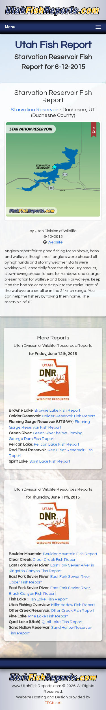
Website (55, 242)
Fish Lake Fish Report (48, 599)
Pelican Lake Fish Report (56, 444)
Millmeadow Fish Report (73, 605)
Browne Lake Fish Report (57, 410)
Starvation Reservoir (34, 109)
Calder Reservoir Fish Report (68, 416)
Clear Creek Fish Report (55, 560)
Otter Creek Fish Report (72, 611)
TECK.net (53, 703)
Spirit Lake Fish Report (49, 461)
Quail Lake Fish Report (62, 622)
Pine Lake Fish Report (48, 616)
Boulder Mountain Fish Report (70, 554)
